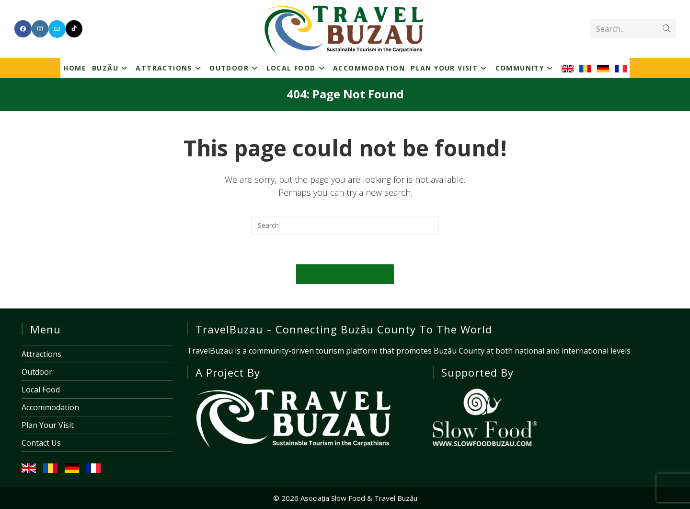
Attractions (41, 354)
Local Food (41, 389)
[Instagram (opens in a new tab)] (40, 28)
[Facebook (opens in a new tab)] (23, 28)
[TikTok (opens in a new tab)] (74, 28)
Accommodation (50, 407)
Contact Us (41, 443)
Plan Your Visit (48, 425)
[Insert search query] (345, 225)
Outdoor (37, 372)
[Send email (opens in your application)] (57, 29)
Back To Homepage (345, 274)
